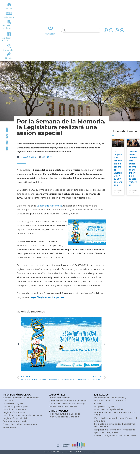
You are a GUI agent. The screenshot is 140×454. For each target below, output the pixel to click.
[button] (18, 344)
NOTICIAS (46, 157)
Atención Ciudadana (50, 33)
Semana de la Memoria (49, 205)
